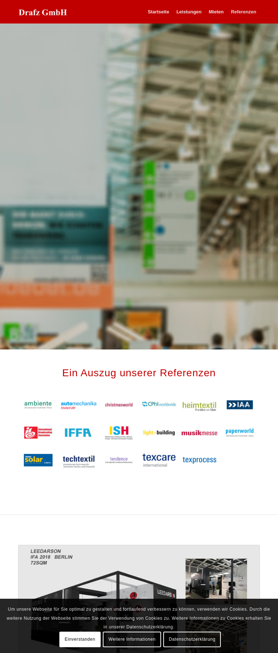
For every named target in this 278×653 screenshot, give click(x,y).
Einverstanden (80, 639)
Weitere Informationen (132, 639)
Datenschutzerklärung (192, 639)
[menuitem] (158, 12)
